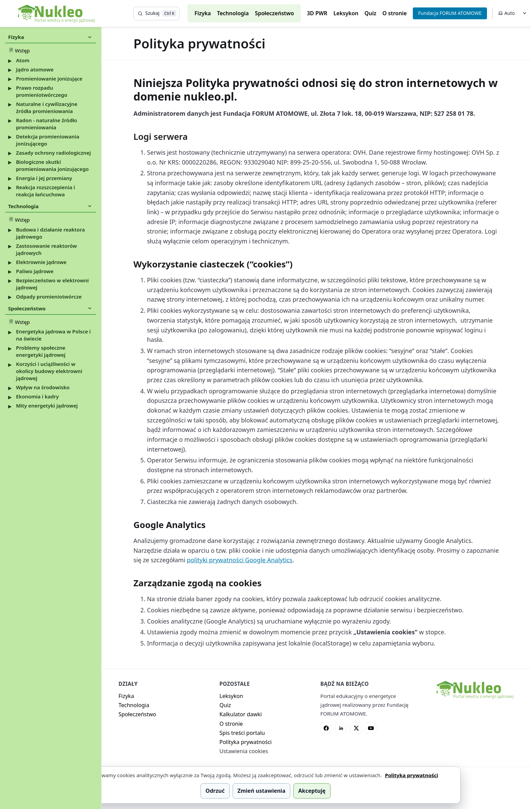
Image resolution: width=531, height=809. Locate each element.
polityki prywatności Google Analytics (240, 560)
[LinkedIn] (341, 728)
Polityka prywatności (245, 742)
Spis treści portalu (242, 733)
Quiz (370, 13)
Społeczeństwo (274, 13)
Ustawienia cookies (243, 751)
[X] (356, 728)
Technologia (233, 13)
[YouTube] (371, 728)
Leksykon (346, 13)
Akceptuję (311, 790)
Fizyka (202, 13)
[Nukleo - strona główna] (474, 690)
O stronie (394, 13)
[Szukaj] (156, 13)
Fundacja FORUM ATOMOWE (450, 13)
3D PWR (317, 13)
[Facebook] (326, 728)
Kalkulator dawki (240, 714)
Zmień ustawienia (261, 790)
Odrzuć (215, 790)
